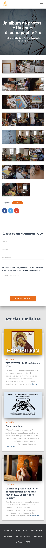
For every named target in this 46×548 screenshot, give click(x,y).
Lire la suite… (34, 384)
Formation (8, 530)
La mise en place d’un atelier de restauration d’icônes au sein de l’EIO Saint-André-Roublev (22, 493)
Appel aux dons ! (15, 426)
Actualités (17, 202)
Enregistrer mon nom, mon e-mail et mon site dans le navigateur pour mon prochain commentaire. (22, 269)
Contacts (38, 536)
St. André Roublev (23, 536)
